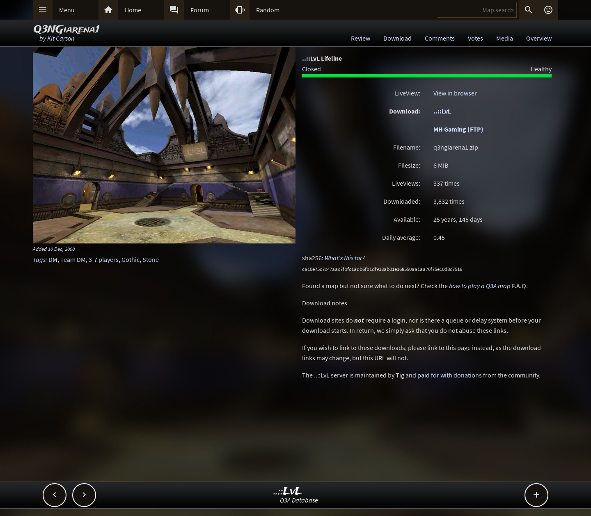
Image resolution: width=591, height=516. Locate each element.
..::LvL (442, 111)
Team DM (73, 259)
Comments (440, 38)
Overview (539, 38)
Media (504, 38)
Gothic (130, 259)
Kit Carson (60, 38)
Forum (199, 10)
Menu (67, 10)
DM (52, 259)
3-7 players (104, 259)
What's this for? (345, 258)
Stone (150, 259)
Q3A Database (299, 500)
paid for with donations (449, 375)
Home (133, 10)
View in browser (455, 93)
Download (397, 38)
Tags (39, 259)
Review (360, 38)
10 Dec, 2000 (61, 248)
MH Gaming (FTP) (458, 129)
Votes (475, 38)
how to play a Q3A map (480, 286)
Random (267, 10)
